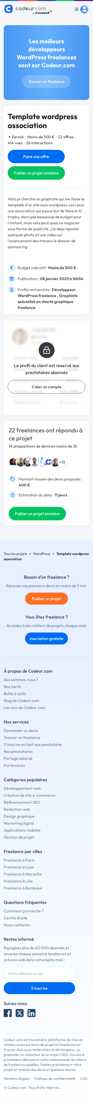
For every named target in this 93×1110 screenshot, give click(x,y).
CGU (84, 1078)
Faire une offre (36, 156)
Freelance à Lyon (19, 867)
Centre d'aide (16, 917)
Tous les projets (15, 554)
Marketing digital (19, 823)
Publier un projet (46, 598)
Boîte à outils (15, 693)
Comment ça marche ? (24, 910)
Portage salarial (18, 758)
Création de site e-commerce (30, 795)
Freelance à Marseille (23, 874)
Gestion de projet (19, 837)
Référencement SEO (22, 802)
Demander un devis (21, 730)
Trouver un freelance (46, 81)
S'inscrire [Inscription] (39, 988)
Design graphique (19, 816)
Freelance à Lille (18, 880)
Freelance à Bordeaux (23, 887)
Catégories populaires (25, 780)
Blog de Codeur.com (21, 700)
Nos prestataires (18, 751)
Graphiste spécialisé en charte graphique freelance (48, 301)
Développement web (22, 788)
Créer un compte (47, 386)
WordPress (41, 554)
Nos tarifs (12, 686)
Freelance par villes (23, 851)
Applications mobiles (22, 830)
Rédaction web (17, 809)
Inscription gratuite (46, 638)
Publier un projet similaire (36, 172)
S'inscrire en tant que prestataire (33, 744)
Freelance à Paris (19, 860)
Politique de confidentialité (54, 1078)
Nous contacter (17, 924)
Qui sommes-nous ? (21, 679)
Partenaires (14, 765)
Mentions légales (17, 1078)
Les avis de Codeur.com (24, 707)
